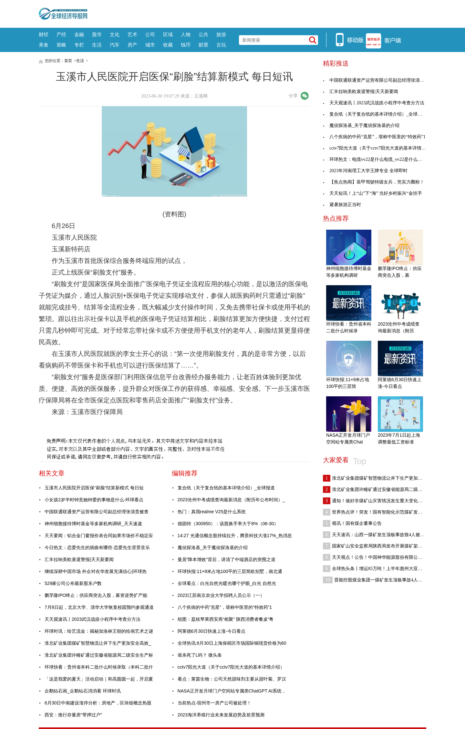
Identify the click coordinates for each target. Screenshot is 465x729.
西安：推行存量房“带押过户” (73, 714)
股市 (97, 34)
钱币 (186, 44)
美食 (43, 44)
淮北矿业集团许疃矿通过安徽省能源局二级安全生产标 (99, 655)
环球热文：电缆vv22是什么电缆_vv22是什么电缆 (375, 159)
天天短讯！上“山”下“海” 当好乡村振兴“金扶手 (372, 193)
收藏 (168, 44)
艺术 (132, 34)
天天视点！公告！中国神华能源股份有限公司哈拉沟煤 (381, 557)
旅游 (221, 34)
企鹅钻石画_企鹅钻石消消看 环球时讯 (83, 690)
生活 (97, 44)
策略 (61, 44)
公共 (203, 34)
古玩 (221, 44)
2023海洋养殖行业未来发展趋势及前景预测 (221, 714)
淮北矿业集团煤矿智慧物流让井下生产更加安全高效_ (98, 643)
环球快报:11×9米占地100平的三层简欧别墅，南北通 (230, 571)
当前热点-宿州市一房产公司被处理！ (215, 702)
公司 (150, 34)
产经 (61, 34)
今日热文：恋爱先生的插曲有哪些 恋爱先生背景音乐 (97, 547)
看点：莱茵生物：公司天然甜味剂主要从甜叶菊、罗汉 (232, 679)
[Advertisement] (257, 13)
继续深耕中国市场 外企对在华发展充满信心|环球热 (96, 571)
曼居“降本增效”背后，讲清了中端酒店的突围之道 (226, 559)
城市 (150, 44)
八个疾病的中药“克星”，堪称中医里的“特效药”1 (225, 607)
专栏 (79, 44)
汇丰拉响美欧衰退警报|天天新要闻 (79, 559)
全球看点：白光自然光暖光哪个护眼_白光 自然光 (227, 583)
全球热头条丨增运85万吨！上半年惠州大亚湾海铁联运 (381, 568)
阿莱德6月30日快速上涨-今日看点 (211, 631)
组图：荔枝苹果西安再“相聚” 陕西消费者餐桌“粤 (226, 619)
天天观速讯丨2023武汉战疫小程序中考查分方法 (92, 619)
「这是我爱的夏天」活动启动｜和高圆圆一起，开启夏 (99, 679)
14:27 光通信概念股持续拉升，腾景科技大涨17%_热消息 (235, 535)
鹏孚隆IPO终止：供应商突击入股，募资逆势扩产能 (96, 595)
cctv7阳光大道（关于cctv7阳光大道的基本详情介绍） (231, 667)
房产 (132, 44)
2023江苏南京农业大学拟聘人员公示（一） (221, 595)
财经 (43, 34)
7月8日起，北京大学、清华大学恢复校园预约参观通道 (99, 607)
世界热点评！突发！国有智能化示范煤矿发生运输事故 (381, 512)
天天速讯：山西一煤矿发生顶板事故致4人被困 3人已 (380, 534)
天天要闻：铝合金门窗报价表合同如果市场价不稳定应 (99, 535)
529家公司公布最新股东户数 (73, 583)
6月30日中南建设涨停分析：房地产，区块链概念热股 (98, 702)
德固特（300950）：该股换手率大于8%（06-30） (228, 523)
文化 (114, 34)
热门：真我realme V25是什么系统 (212, 511)
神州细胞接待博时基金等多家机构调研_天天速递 (93, 523)
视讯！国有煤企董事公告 (352, 523)
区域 (168, 34)
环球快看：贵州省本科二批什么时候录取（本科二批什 (99, 667)
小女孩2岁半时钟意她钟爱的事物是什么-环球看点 (94, 499)
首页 (68, 60)
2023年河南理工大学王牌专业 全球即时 (365, 170)
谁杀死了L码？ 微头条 (200, 655)
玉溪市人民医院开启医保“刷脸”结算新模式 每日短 (94, 487)
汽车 (114, 44)
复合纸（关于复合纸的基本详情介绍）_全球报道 (226, 487)
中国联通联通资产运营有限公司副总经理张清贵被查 (97, 511)
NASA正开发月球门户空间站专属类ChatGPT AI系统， (232, 690)
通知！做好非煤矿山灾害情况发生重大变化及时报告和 (381, 500)
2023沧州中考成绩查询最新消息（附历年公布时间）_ (231, 499)
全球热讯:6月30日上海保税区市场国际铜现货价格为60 (232, 643)
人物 (186, 34)
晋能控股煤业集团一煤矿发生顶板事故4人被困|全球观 (382, 580)
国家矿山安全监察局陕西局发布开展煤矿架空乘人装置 (381, 546)
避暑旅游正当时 (342, 204)
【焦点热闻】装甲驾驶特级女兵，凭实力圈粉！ (373, 182)
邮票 (203, 44)
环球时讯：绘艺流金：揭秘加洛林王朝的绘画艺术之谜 (99, 631)
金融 (79, 34)
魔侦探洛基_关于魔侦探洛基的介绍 (213, 547)
